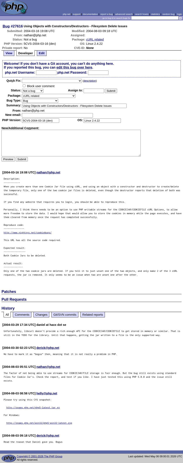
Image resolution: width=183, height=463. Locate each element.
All (7, 314)
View (8, 53)
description (89, 80)
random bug (168, 14)
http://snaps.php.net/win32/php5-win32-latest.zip (39, 422)
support (76, 14)
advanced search (123, 14)
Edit (41, 53)
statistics (155, 14)
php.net (66, 14)
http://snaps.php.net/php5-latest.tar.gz (33, 407)
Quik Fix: (14, 80)
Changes (41, 314)
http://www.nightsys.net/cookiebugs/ (28, 232)
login (179, 14)
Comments (22, 314)
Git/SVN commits (64, 314)
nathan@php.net (48, 172)
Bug (6, 26)
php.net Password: (72, 72)
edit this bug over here (74, 67)
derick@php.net (47, 347)
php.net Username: (20, 72)
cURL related (95, 39)
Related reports (92, 314)
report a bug (106, 14)
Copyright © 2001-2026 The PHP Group (39, 456)
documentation (90, 14)
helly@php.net (46, 393)
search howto (141, 14)
